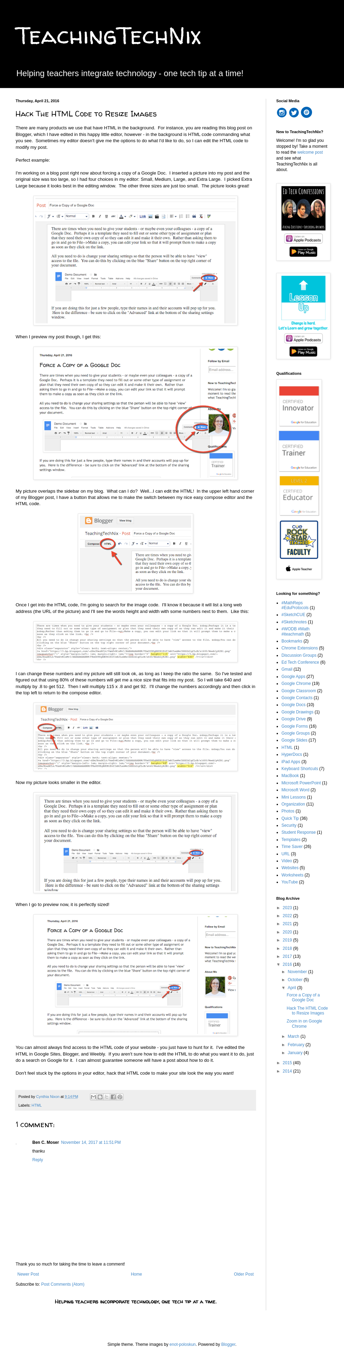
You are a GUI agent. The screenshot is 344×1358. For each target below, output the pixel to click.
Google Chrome (296, 683)
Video (286, 860)
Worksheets (292, 875)
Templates (291, 839)
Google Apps (293, 676)
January (296, 1052)
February (296, 1044)
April (292, 987)
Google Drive (293, 719)
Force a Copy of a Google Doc (303, 997)
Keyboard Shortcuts (299, 768)
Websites (289, 867)
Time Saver (292, 846)
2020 (288, 932)
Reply (37, 1159)
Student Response (298, 832)
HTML (37, 1105)
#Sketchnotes (294, 622)
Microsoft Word (295, 789)
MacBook (290, 775)
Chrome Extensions (299, 648)
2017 (288, 956)
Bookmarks (291, 641)
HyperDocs (291, 754)
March (294, 1036)
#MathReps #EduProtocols (295, 605)
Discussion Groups (299, 655)
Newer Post (28, 1274)
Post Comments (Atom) (62, 1284)
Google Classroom (298, 690)
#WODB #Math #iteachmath (295, 631)
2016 (288, 964)
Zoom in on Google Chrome (304, 1023)
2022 (288, 915)
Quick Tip (290, 818)
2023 (288, 907)
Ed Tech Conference (300, 662)
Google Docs (293, 704)
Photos (287, 811)
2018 (288, 948)
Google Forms (294, 726)
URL (285, 853)
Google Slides (294, 740)
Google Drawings (297, 712)
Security (288, 825)
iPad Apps (290, 761)
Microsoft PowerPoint (301, 783)
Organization (293, 804)
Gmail (286, 669)
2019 (288, 940)
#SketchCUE (293, 614)
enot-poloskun (183, 1344)
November (298, 971)
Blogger (228, 1344)
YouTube (289, 882)
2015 (288, 1062)
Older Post (244, 1274)
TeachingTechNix (108, 35)
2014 (288, 1071)
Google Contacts (296, 697)
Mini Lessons (293, 797)
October (296, 979)
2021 (288, 923)
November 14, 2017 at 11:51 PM (91, 1142)
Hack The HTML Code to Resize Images (307, 1011)
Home (136, 1274)
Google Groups (295, 733)
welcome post (310, 152)
